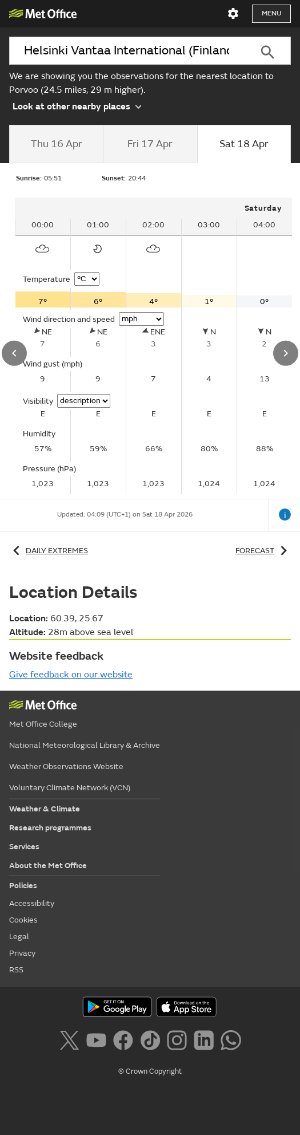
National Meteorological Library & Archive (84, 745)
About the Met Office (48, 865)
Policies (23, 885)
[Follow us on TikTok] (152, 1042)
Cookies (23, 920)
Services (24, 847)
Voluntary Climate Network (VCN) (69, 788)
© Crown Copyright (150, 1071)
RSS (16, 970)
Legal (19, 936)
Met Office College (43, 724)
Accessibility (31, 903)
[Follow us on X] (71, 1042)
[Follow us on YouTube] (98, 1042)
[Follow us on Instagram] (179, 1042)
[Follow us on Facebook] (125, 1042)
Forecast (263, 550)
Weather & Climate (44, 809)
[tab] (56, 144)
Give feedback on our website (71, 674)
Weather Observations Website (66, 766)
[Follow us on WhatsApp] (231, 1042)
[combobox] (126, 50)
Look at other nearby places (77, 106)
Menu (271, 13)
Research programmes (50, 828)
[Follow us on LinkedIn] (206, 1042)
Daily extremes (48, 550)
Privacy (22, 953)
